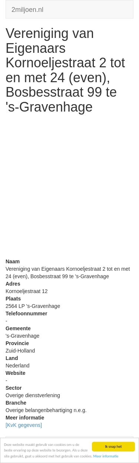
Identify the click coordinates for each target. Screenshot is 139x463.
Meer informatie (106, 456)
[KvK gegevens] (24, 425)
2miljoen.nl (27, 9)
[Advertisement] (69, 188)
